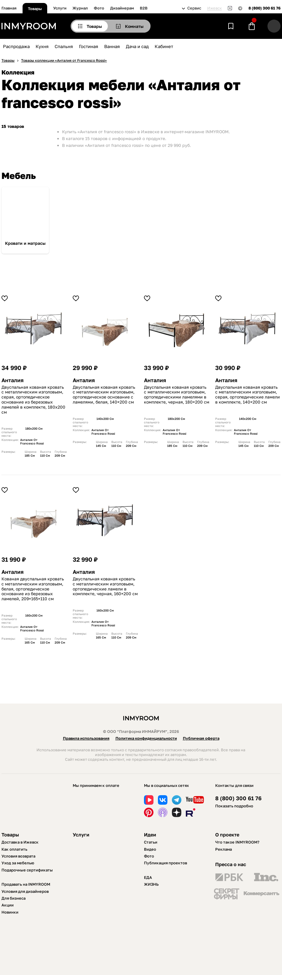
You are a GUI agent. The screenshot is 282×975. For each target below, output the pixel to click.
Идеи (150, 835)
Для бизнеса (13, 898)
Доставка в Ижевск (20, 842)
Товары (35, 8)
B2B (144, 8)
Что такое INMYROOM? (237, 842)
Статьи (150, 842)
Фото (99, 8)
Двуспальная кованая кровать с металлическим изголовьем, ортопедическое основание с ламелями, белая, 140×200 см (104, 394)
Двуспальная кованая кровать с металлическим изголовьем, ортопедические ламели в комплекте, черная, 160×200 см (105, 586)
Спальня (64, 46)
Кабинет (164, 46)
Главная (9, 8)
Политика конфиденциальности (146, 738)
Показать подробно (234, 805)
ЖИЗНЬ (151, 884)
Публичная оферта (201, 738)
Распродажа (16, 46)
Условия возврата (18, 856)
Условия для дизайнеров (25, 891)
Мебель (18, 175)
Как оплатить (14, 849)
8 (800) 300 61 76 (264, 8)
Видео (150, 849)
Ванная (112, 46)
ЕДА (148, 877)
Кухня (42, 46)
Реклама (223, 849)
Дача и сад (137, 46)
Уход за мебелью (17, 862)
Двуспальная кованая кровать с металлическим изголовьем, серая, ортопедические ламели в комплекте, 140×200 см (247, 394)
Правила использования (86, 738)
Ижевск (214, 8)
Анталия (12, 380)
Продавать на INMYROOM (25, 884)
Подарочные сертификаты (27, 870)
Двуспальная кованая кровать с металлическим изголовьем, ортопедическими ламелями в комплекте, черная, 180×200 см (176, 394)
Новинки (9, 912)
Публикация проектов (165, 862)
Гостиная (88, 46)
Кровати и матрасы (25, 243)
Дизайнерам (122, 8)
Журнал (80, 8)
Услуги (59, 8)
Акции (7, 905)
